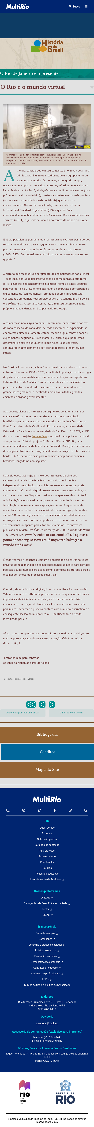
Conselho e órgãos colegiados (47, 944)
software (13, 303)
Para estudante (47, 856)
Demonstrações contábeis (47, 962)
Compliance (47, 939)
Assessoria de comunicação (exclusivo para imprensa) (47, 1031)
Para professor (47, 850)
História (17, 679)
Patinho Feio (39, 436)
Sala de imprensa (47, 839)
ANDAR (47, 897)
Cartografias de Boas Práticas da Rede (47, 903)
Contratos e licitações (47, 967)
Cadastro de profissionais (47, 973)
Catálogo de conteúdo (47, 844)
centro (58, 220)
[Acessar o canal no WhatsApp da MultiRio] (70, 810)
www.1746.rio (51, 1060)
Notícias (47, 867)
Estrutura (47, 833)
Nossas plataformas (47, 891)
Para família (47, 862)
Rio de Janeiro (28, 679)
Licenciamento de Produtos (47, 879)
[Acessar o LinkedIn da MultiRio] (86, 810)
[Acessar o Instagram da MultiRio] (24, 810)
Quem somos (47, 827)
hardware (83, 298)
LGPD (47, 979)
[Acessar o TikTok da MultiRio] (39, 810)
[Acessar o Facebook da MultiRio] (55, 810)
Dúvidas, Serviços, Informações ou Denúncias (47, 1048)
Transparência (47, 926)
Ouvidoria (47, 1016)
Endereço (47, 996)
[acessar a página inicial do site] (17, 6)
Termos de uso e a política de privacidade (47, 984)
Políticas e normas (47, 950)
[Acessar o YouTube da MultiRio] (8, 810)
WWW (86, 530)
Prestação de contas (47, 956)
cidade (71, 220)
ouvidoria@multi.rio (47, 1023)
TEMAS (47, 915)
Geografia (8, 679)
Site (47, 821)
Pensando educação (47, 873)
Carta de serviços (47, 933)
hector (47, 909)
